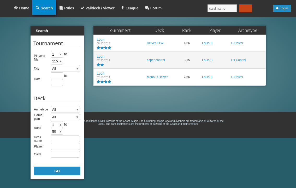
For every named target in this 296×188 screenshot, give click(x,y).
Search (47, 8)
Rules (69, 8)
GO (57, 170)
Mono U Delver (157, 77)
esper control (156, 60)
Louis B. (207, 43)
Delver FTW (155, 43)
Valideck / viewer (100, 8)
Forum (156, 8)
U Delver (237, 43)
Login (284, 8)
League (132, 8)
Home (24, 8)
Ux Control (238, 60)
